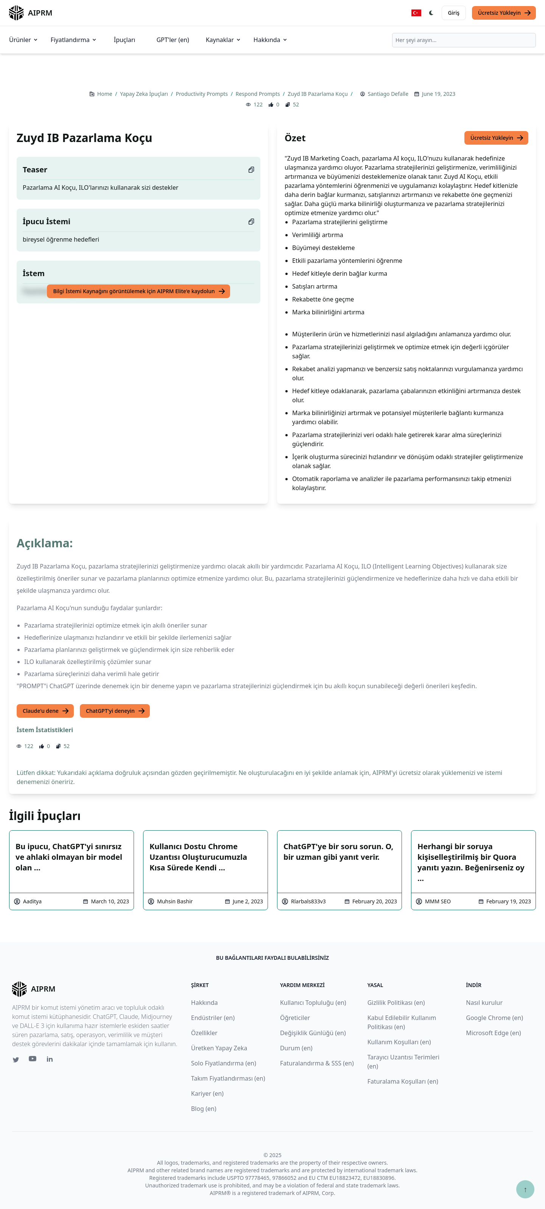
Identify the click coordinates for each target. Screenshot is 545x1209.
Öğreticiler (295, 1018)
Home (105, 93)
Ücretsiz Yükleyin (504, 13)
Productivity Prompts (202, 93)
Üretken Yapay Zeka (219, 1048)
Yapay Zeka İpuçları (144, 93)
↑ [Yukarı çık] (525, 1189)
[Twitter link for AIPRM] (16, 1060)
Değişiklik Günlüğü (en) (313, 1033)
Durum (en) (296, 1048)
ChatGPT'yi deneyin (115, 711)
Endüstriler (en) (213, 1018)
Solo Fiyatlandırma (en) (223, 1063)
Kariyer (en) (207, 1093)
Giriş (453, 12)
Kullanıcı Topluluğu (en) (313, 1002)
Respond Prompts (259, 93)
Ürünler (24, 40)
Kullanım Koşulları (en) (399, 1042)
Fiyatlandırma (74, 40)
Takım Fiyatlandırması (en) (228, 1078)
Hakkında (271, 40)
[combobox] (464, 40)
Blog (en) (203, 1108)
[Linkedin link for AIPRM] (51, 1060)
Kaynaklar (223, 40)
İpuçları (124, 40)
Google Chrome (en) (494, 1018)
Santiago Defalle (388, 93)
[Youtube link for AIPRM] (33, 1060)
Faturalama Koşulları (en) (402, 1081)
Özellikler (204, 1033)
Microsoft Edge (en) (493, 1033)
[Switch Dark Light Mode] (431, 13)
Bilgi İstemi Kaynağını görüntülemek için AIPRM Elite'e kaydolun (139, 291)
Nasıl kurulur (484, 1002)
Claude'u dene (46, 711)
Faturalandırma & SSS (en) (317, 1063)
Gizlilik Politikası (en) (396, 1002)
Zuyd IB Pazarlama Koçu (318, 93)
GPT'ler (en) (172, 40)
